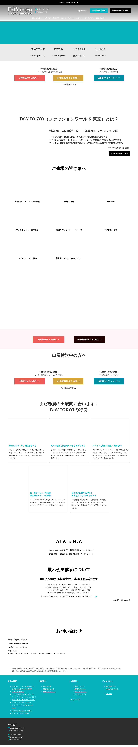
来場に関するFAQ (81, 693)
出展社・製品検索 (67, 20)
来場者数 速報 (75, 552)
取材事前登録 (110, 688)
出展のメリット (48, 691)
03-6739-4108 (15, 742)
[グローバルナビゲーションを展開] (69, 3)
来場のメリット (80, 691)
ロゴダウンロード (112, 691)
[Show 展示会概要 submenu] (41, 20)
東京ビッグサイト (42, 14)
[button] (99, 12)
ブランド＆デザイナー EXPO (22, 691)
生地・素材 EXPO (18, 693)
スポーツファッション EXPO (22, 712)
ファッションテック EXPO (21, 704)
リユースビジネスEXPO (20, 715)
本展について (79, 688)
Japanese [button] (82, 12)
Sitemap (109, 696)
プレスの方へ (89, 20)
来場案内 (56, 20)
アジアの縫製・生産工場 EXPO (23, 696)
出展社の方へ (101, 20)
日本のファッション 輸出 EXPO (23, 688)
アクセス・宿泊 (80, 696)
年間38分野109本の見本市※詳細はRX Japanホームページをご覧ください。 (68, 598)
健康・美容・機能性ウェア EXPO (23, 702)
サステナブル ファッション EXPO (24, 699)
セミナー (79, 20)
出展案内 (48, 20)
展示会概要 (36, 20)
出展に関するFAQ (49, 693)
